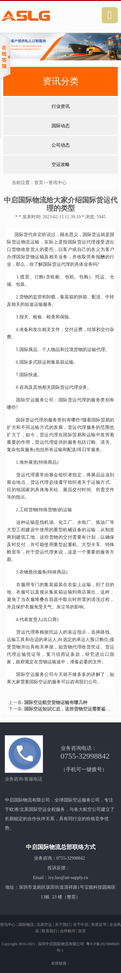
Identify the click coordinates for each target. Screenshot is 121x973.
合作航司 (68, 931)
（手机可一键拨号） (84, 769)
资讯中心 (57, 182)
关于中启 (80, 924)
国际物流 (26, 924)
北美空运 (44, 924)
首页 (38, 182)
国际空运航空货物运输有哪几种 (55, 702)
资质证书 (98, 924)
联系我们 (49, 931)
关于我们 (62, 924)
